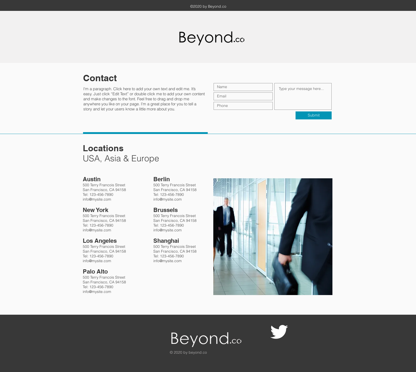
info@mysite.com (97, 199)
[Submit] (314, 115)
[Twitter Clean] (279, 332)
